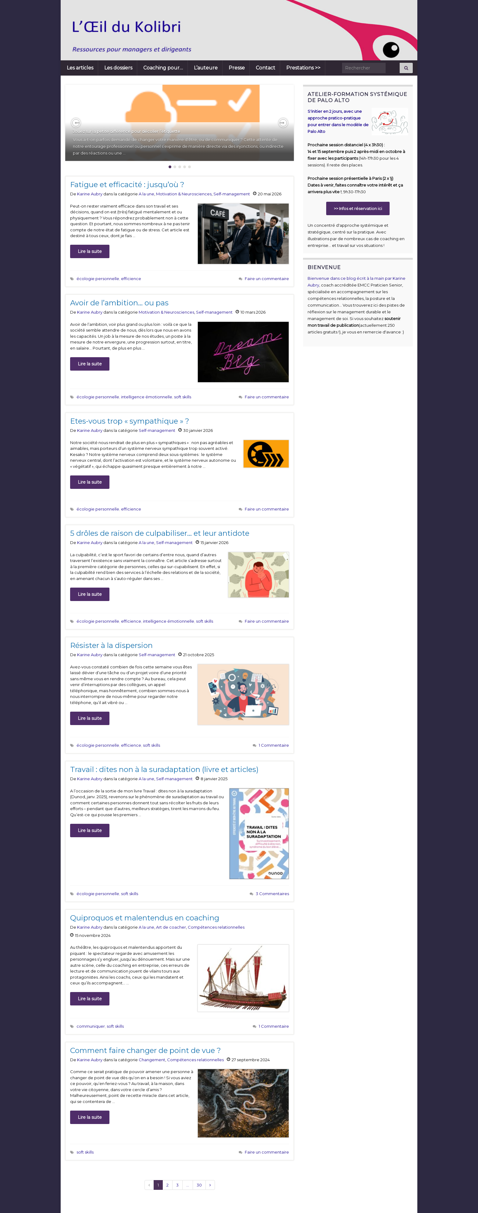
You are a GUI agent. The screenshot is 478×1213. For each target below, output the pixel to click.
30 (199, 1185)
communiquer (91, 1026)
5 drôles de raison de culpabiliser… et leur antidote (159, 533)
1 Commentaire (274, 745)
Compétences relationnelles (216, 927)
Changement (152, 1059)
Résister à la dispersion (111, 645)
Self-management (231, 193)
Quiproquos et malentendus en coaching (144, 917)
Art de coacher (171, 927)
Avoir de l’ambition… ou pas (119, 302)
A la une (146, 193)
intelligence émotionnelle (146, 396)
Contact (265, 68)
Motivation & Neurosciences (184, 193)
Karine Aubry (89, 193)
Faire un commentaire (267, 278)
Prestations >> (303, 68)
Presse (237, 68)
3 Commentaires (272, 893)
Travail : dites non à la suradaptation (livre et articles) (164, 769)
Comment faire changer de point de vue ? (145, 1050)
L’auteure (206, 68)
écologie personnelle (98, 278)
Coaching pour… (163, 68)
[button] (75, 122)
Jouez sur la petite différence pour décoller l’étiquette (126, 131)
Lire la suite (90, 251)
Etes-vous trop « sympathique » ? (129, 421)
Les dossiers (118, 68)
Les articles (80, 68)
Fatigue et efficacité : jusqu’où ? (127, 184)
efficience (131, 278)
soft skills (182, 396)
